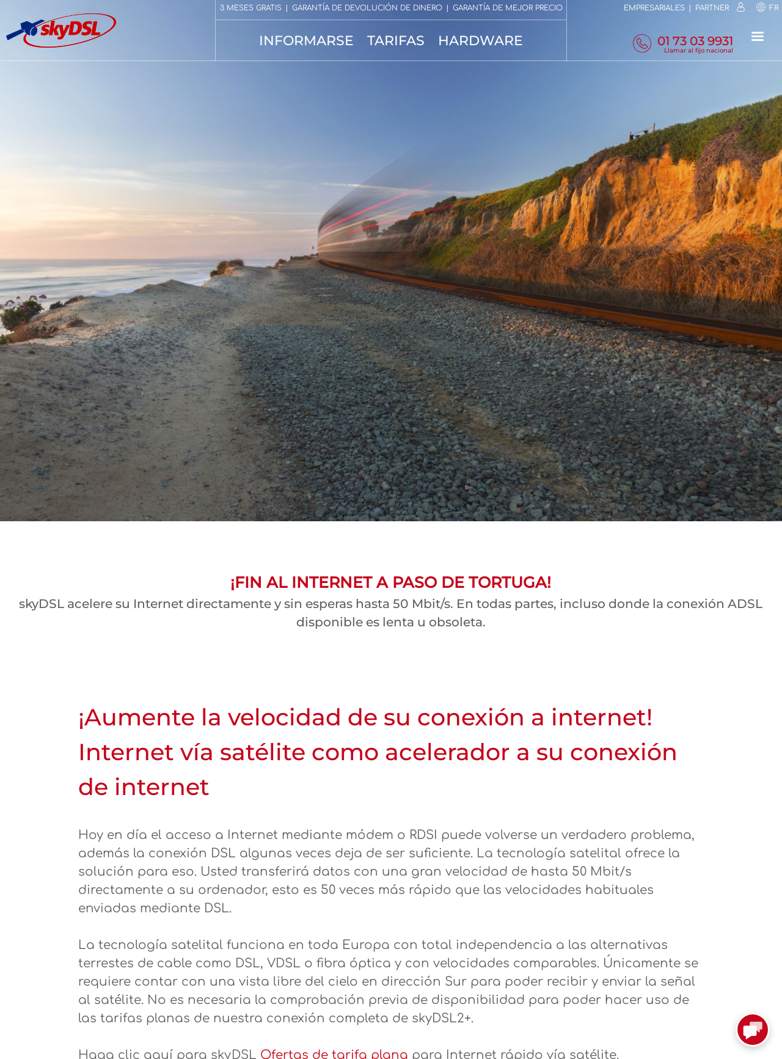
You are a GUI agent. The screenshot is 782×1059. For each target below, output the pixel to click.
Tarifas (396, 40)
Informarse (306, 40)
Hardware (480, 40)
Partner (712, 8)
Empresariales (654, 8)
